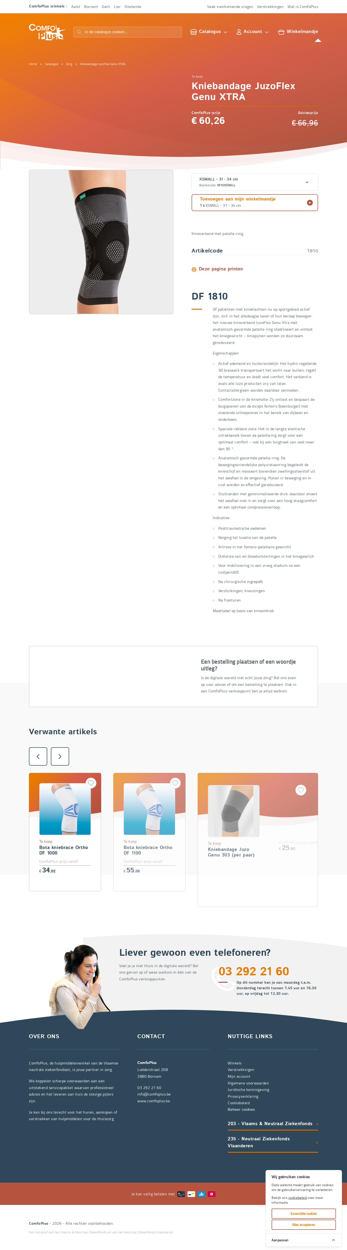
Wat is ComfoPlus (302, 6)
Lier (117, 6)
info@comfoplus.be (154, 1094)
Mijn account (239, 1076)
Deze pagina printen (221, 269)
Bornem (91, 6)
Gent (106, 6)
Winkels (235, 1063)
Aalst (75, 6)
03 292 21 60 (117, 682)
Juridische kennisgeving (248, 1089)
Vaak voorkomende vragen (230, 6)
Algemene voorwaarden (248, 1083)
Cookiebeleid (239, 1102)
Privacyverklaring (243, 1096)
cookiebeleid (297, 1197)
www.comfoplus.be (153, 1100)
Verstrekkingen (270, 6)
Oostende (133, 6)
